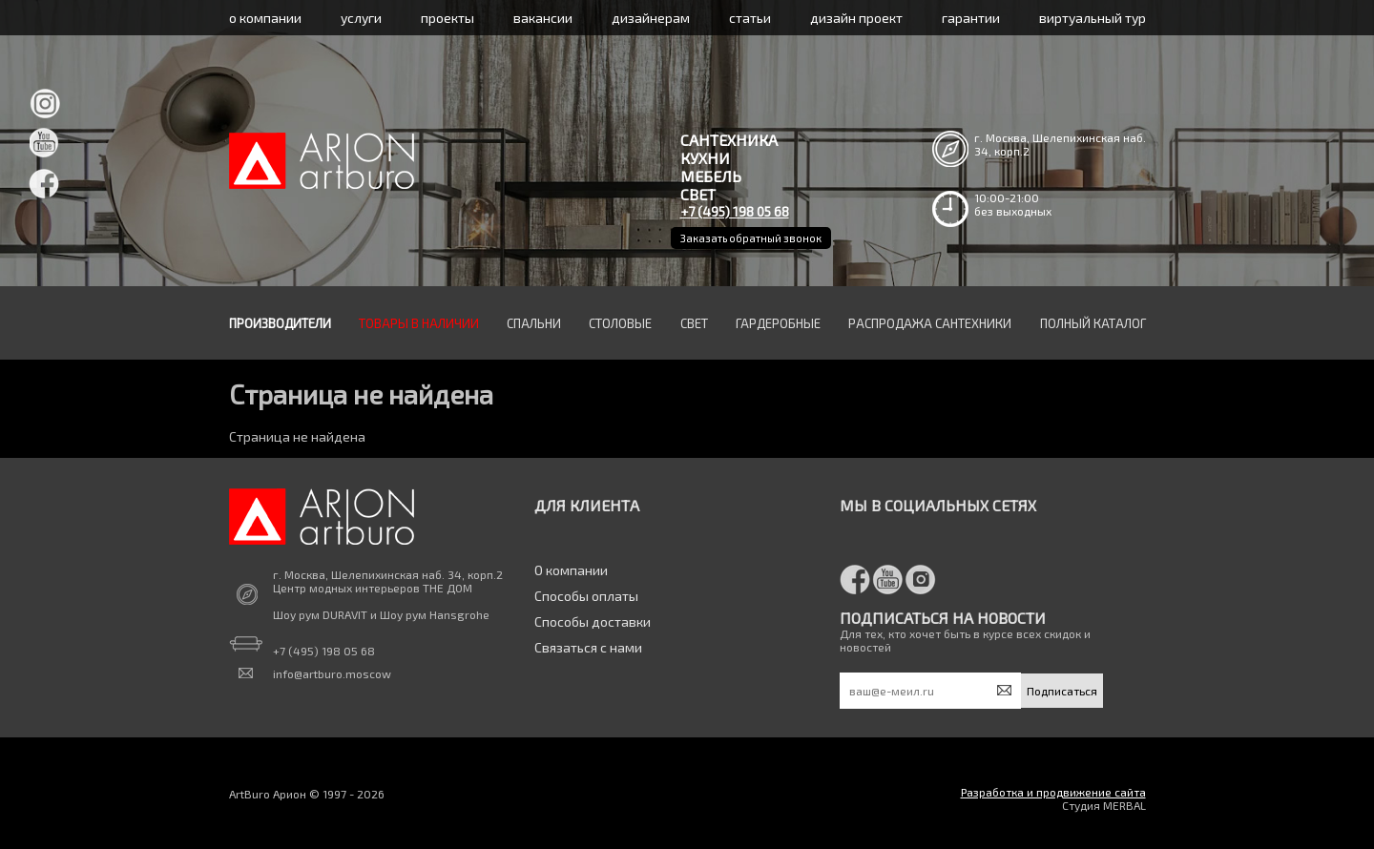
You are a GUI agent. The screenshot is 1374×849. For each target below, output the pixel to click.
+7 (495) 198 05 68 (734, 211)
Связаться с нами (588, 647)
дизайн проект (856, 18)
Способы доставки (592, 621)
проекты (447, 18)
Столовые (620, 323)
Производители (280, 323)
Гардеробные (778, 323)
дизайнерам (651, 18)
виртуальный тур (1092, 18)
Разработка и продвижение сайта (1053, 791)
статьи (750, 18)
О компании (571, 570)
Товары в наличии (419, 323)
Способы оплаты (586, 596)
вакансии (542, 18)
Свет (694, 323)
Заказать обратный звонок (751, 238)
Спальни (534, 323)
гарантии (971, 18)
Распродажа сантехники (929, 323)
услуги (361, 18)
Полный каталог (1093, 323)
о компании (265, 18)
